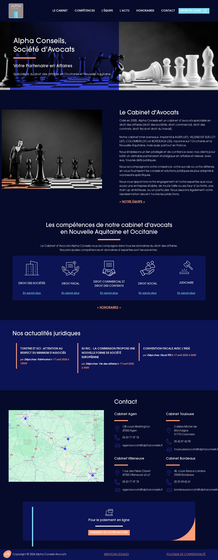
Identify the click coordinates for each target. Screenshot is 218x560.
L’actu (124, 10)
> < (109, 307)
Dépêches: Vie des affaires (101, 364)
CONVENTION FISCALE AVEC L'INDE (166, 348)
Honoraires (145, 10)
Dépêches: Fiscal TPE (159, 355)
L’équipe (107, 10)
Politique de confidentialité (186, 554)
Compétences (85, 10)
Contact (168, 10)
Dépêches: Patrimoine (37, 359)
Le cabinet (60, 10)
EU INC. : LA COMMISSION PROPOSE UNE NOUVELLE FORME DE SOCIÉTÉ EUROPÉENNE (108, 353)
